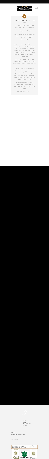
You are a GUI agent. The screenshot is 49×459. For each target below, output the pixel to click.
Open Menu (36, 8)
